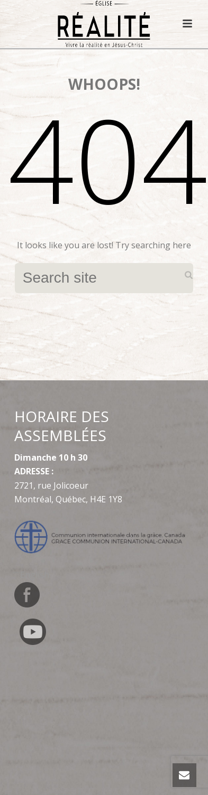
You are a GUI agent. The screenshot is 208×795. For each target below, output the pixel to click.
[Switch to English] (35, 574)
